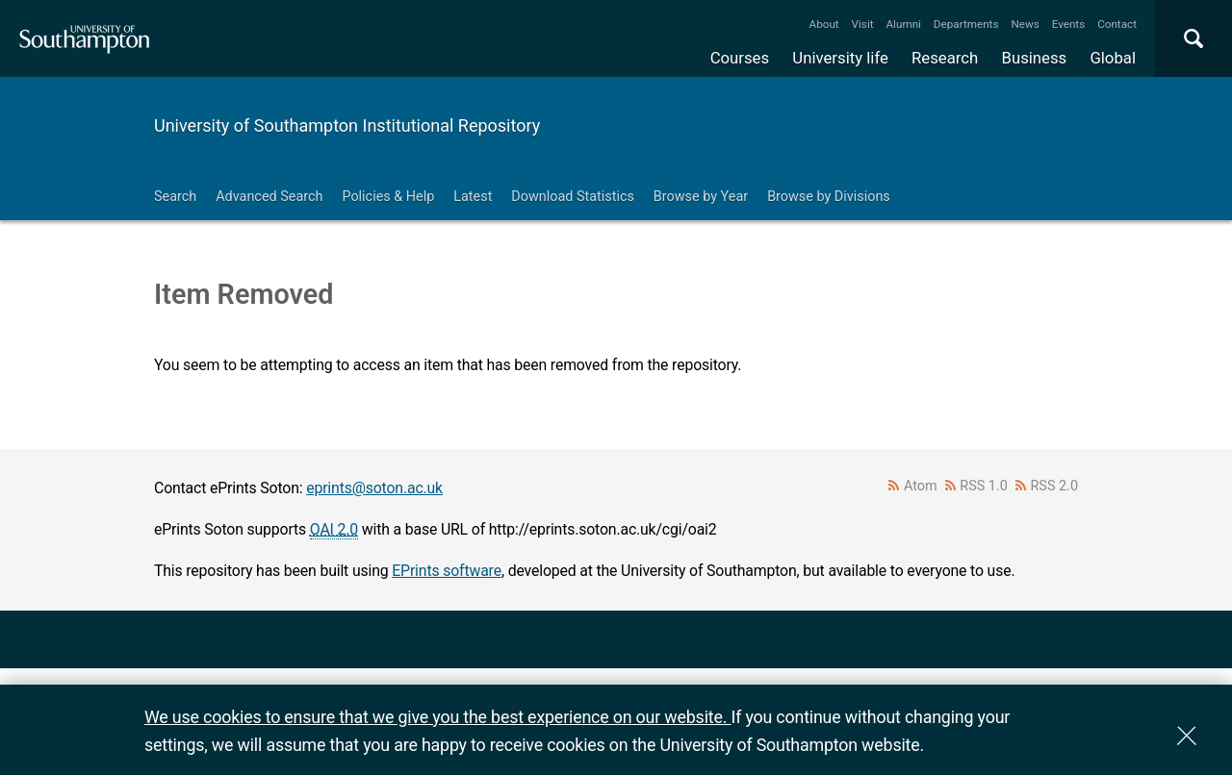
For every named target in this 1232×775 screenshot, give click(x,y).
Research (944, 57)
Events (1069, 24)
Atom (920, 486)
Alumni (903, 24)
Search (175, 196)
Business (1034, 57)
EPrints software (446, 571)
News (1025, 24)
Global (1113, 57)
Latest (472, 196)
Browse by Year (701, 196)
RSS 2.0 (1055, 486)
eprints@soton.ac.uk (374, 488)
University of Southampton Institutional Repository (347, 125)
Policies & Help (388, 196)
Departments (966, 24)
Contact (1117, 24)
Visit (863, 24)
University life (840, 57)
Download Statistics (572, 196)
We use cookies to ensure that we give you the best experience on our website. (437, 717)
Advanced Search (269, 196)
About (824, 24)
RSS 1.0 (984, 486)
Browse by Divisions (828, 196)
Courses (739, 57)
